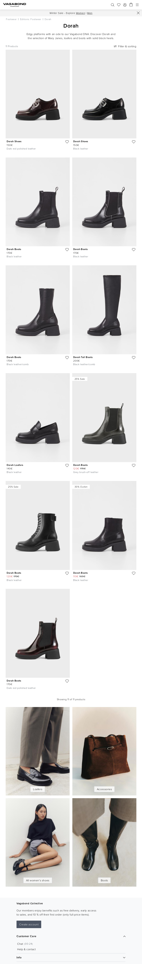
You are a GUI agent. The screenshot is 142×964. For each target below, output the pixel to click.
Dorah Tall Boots (83, 357)
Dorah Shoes (14, 141)
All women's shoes (37, 880)
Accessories (104, 789)
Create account (28, 924)
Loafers (37, 789)
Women (80, 13)
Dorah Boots (14, 249)
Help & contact (26, 949)
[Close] (138, 13)
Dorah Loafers (15, 465)
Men (89, 13)
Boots (104, 880)
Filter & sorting (124, 46)
